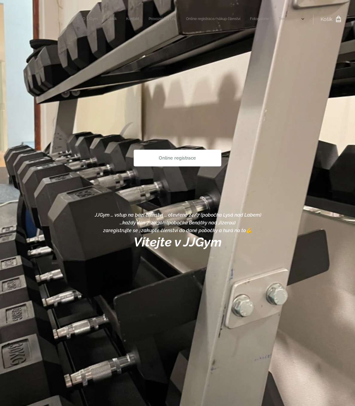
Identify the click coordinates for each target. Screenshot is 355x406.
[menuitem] (227, 19)
